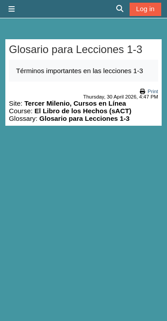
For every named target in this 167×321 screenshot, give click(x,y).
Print (153, 91)
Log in (145, 8)
